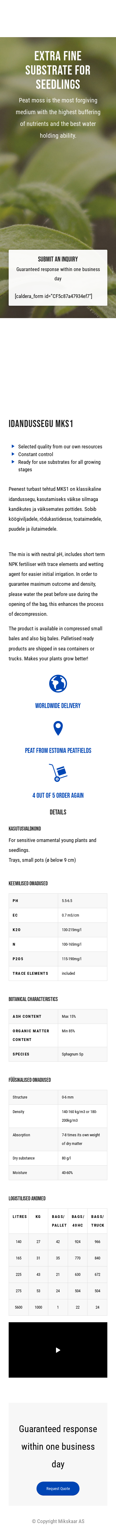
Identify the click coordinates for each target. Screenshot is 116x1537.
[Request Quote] (58, 1489)
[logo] (58, 15)
